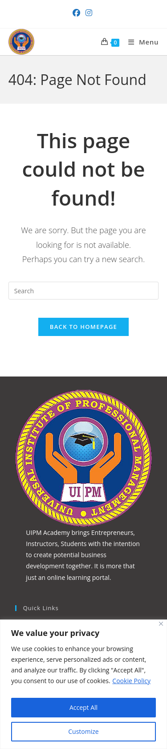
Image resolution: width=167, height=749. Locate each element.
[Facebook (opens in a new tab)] (78, 13)
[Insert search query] (83, 291)
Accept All (83, 707)
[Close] (161, 624)
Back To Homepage (83, 327)
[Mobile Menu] (140, 41)
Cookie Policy (131, 680)
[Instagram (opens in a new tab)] (89, 13)
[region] (83, 684)
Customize (83, 731)
